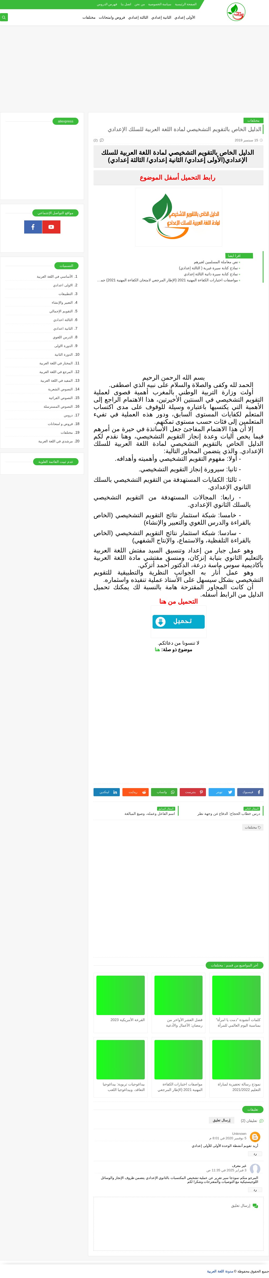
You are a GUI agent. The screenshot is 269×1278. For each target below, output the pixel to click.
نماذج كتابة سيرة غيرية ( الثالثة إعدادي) (208, 268)
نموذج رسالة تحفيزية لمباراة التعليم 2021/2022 (239, 1087)
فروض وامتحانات (112, 17)
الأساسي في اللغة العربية (55, 276)
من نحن (139, 4)
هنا (157, 649)
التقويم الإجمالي (61, 311)
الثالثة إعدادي (138, 17)
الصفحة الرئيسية (185, 4)
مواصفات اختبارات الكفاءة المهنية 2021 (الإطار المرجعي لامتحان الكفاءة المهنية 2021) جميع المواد (167, 280)
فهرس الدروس (107, 4)
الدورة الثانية (64, 354)
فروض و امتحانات (60, 424)
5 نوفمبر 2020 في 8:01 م (227, 1138)
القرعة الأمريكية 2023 (128, 1020)
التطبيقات (66, 294)
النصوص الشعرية (60, 389)
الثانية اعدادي (63, 328)
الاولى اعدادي (63, 285)
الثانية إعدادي (161, 17)
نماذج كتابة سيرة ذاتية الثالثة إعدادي (211, 274)
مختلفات (89, 17)
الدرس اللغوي (63, 337)
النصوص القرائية (61, 398)
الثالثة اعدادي (63, 320)
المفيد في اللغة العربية (56, 380)
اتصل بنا (126, 4)
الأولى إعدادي (184, 17)
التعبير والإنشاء (62, 302)
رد (255, 1154)
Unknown (239, 1134)
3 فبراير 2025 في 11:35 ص (226, 1170)
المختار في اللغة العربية (56, 363)
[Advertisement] (134, 71)
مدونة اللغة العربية (220, 1271)
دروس (68, 415)
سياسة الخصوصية (159, 4)
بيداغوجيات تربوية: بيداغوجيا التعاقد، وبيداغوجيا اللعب (124, 1087)
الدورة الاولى (63, 346)
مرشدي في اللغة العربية (55, 441)
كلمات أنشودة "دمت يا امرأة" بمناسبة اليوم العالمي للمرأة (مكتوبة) (238, 1023)
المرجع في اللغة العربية (56, 372)
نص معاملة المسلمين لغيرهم (216, 262)
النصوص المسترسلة (58, 406)
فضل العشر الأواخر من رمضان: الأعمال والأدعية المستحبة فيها (184, 1023)
